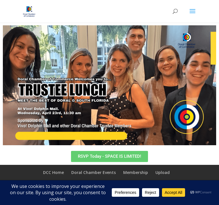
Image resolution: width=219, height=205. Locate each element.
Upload (162, 172)
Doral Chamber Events (93, 172)
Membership (135, 172)
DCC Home (53, 172)
